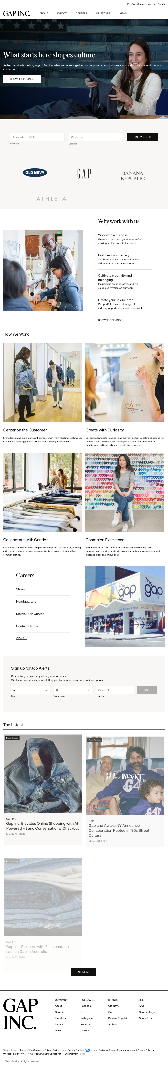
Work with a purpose (124, 239)
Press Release (12, 744)
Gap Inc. (11, 824)
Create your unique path (124, 304)
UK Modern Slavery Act (14, 1053)
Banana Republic (118, 1018)
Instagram (87, 1018)
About (44, 13)
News (123, 13)
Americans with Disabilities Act (45, 1053)
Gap (110, 1012)
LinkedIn (85, 1030)
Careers (81, 13)
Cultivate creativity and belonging (124, 282)
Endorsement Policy (75, 1053)
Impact (62, 13)
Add (147, 690)
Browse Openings (22, 79)
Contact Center (24, 626)
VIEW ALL (18, 638)
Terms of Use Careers (30, 1050)
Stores (18, 589)
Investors (103, 13)
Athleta (112, 1024)
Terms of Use (9, 1050)
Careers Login (144, 4)
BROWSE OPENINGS (113, 320)
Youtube (85, 1024)
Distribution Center (27, 614)
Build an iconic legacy (124, 259)
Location (73, 146)
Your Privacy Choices (73, 1050)
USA (131, 4)
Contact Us (145, 1018)
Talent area (59, 696)
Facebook (86, 1005)
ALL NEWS (83, 974)
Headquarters (23, 601)
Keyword (14, 146)
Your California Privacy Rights (109, 1050)
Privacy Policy (52, 1050)
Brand (14, 696)
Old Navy (113, 1005)
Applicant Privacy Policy (139, 1050)
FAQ (141, 1005)
